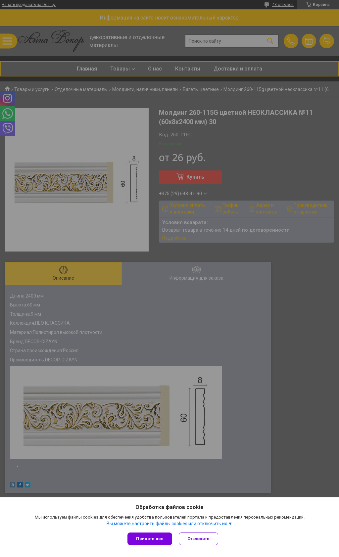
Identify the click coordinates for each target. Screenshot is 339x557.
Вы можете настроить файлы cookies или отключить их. (167, 523)
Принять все (150, 538)
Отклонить (198, 538)
